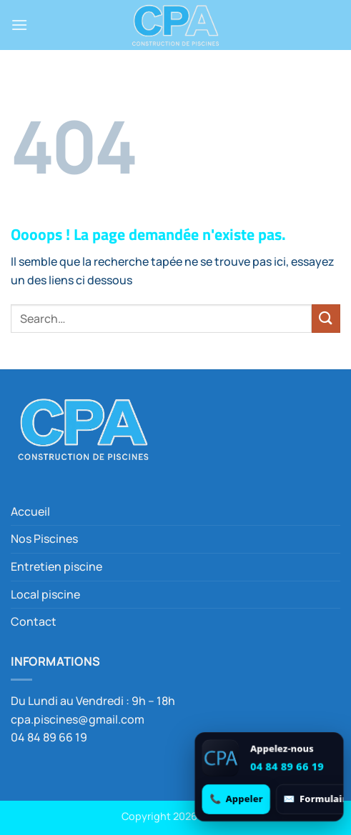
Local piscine (45, 594)
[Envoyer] (326, 318)
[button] (19, 24)
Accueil (30, 511)
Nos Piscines (44, 538)
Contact (33, 621)
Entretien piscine (56, 566)
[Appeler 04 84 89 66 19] (236, 799)
